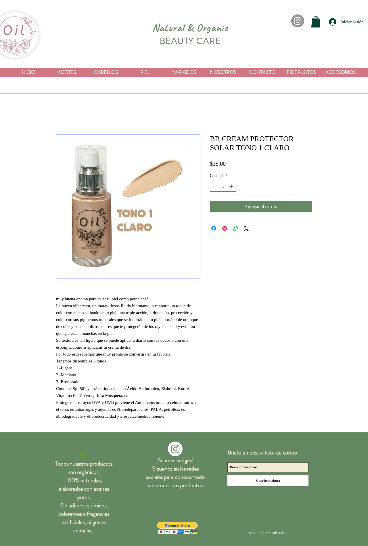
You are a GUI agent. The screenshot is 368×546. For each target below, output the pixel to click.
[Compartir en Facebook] (213, 228)
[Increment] (231, 186)
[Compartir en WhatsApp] (235, 228)
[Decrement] (214, 186)
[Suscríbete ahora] (267, 480)
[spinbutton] (223, 186)
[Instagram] (297, 20)
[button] (316, 21)
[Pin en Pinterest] (224, 228)
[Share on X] (246, 228)
